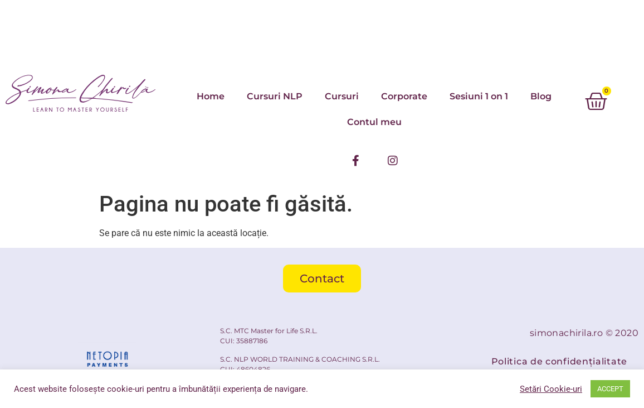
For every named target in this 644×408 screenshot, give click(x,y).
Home (211, 96)
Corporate (404, 96)
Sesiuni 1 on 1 (479, 96)
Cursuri (342, 96)
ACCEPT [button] (610, 389)
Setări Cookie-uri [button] (551, 389)
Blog (541, 96)
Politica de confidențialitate (559, 361)
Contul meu (374, 122)
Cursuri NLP (275, 96)
